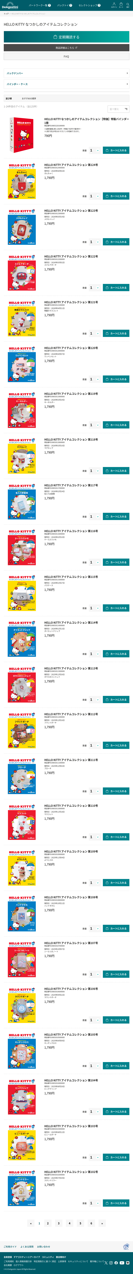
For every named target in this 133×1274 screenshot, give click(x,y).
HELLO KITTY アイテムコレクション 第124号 (71, 165)
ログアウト (19, 1265)
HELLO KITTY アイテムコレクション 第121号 (71, 302)
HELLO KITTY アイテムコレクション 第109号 (71, 851)
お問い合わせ (43, 1246)
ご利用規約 (9, 1261)
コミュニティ (48, 1256)
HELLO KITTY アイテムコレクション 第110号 (71, 805)
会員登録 (8, 1256)
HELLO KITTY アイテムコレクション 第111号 (71, 760)
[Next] (102, 1223)
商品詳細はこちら (65, 47)
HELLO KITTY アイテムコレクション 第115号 (71, 577)
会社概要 (8, 1265)
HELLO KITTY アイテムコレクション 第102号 (71, 1172)
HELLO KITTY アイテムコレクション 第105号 (71, 1034)
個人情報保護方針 (24, 1261)
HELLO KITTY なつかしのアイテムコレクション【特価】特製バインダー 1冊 (86, 121)
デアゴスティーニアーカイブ (27, 1256)
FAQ (66, 56)
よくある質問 (26, 1246)
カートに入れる (118, 150)
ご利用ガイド (10, 1246)
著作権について (97, 1261)
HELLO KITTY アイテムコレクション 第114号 (71, 622)
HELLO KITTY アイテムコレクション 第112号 (71, 714)
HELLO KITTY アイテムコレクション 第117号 (71, 485)
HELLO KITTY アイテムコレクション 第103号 (71, 1126)
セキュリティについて (78, 1261)
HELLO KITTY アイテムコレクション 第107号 (71, 943)
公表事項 (62, 1261)
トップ (6, 14)
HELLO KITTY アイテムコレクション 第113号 (71, 668)
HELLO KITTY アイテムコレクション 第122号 (71, 256)
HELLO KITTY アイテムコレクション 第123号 (71, 210)
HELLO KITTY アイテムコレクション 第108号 (71, 897)
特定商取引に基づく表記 (45, 1261)
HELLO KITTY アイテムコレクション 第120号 (71, 348)
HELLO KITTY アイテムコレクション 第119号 (71, 393)
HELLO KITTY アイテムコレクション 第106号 (71, 989)
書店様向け (61, 1256)
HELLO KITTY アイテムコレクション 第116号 (71, 531)
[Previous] (30, 1223)
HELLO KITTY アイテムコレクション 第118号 (71, 439)
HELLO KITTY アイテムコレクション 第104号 (71, 1080)
